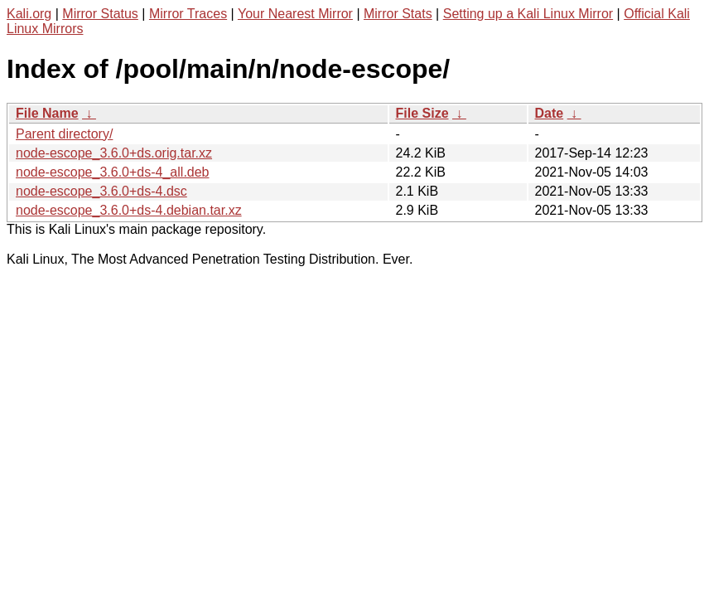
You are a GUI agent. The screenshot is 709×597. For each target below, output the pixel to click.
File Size (422, 113)
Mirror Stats (398, 14)
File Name (47, 113)
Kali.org (29, 14)
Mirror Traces (188, 14)
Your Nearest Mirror (295, 14)
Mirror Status (100, 14)
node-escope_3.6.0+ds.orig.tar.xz (114, 153)
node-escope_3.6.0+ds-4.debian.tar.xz (129, 210)
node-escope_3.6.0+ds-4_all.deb (113, 172)
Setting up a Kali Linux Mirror (528, 14)
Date (549, 113)
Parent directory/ (64, 134)
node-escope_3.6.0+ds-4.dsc (101, 191)
